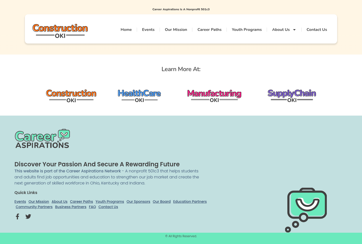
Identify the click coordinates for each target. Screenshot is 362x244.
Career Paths (209, 29)
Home (126, 29)
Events (148, 29)
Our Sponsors (138, 201)
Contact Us (317, 29)
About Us (284, 29)
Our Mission (176, 29)
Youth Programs (247, 29)
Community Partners (34, 206)
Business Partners (70, 206)
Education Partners (190, 201)
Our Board (162, 201)
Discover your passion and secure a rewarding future (97, 164)
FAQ (92, 206)
